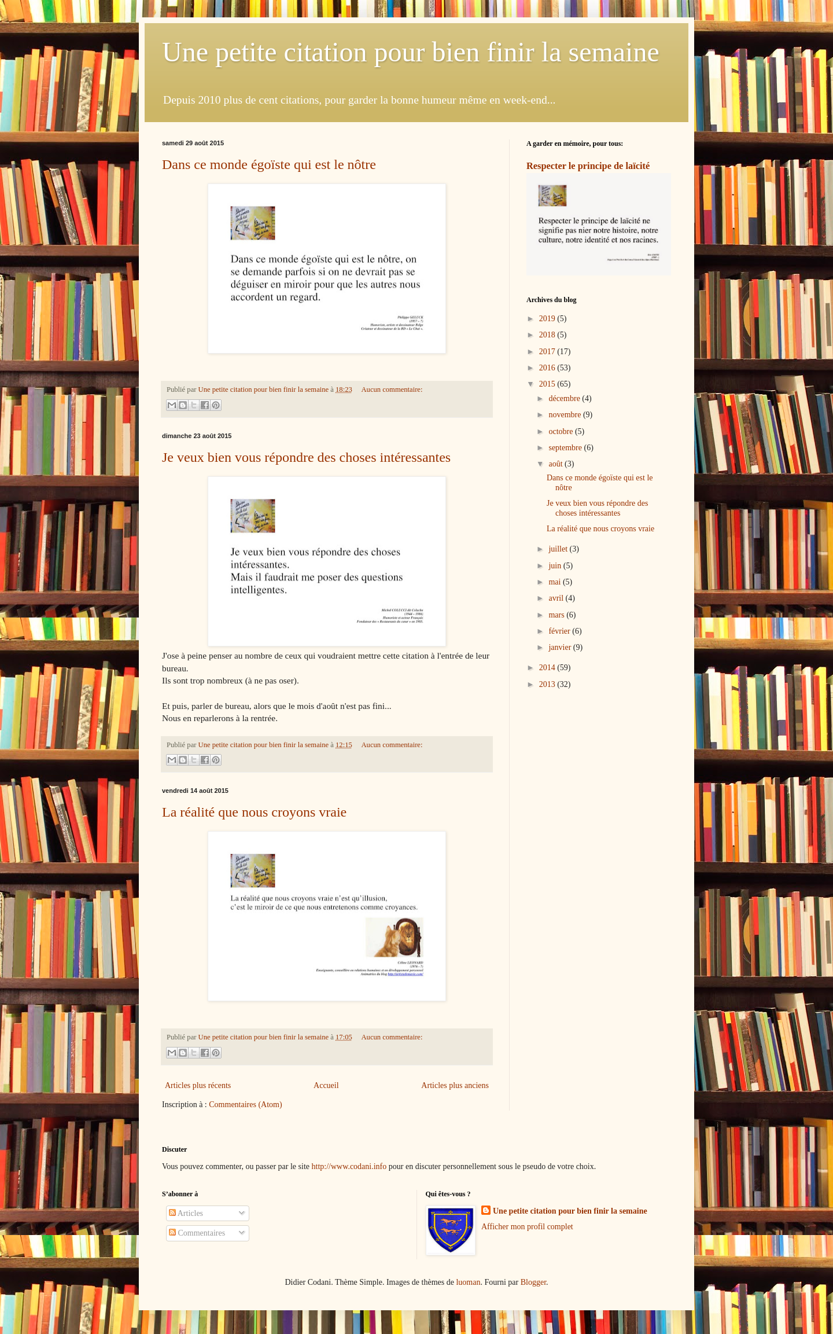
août (556, 464)
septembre (566, 447)
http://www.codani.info (349, 1166)
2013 (548, 684)
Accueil (326, 1085)
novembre (565, 414)
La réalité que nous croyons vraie (254, 811)
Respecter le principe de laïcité (588, 165)
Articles (186, 1213)
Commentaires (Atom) (245, 1104)
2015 (548, 384)
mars (557, 615)
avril (556, 598)
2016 (548, 367)
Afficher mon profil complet (527, 1226)
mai (555, 582)
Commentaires (197, 1233)
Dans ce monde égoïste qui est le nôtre (269, 164)
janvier (560, 647)
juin (555, 565)
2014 (548, 667)
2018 (548, 334)
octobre (561, 431)
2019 (548, 318)
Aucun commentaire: (391, 389)
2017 (548, 351)
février (560, 631)
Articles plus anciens (455, 1085)
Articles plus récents (198, 1085)
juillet (558, 549)
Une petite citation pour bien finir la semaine (410, 51)
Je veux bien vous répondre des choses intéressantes (306, 457)
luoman (468, 1282)
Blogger (533, 1282)
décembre (565, 398)
